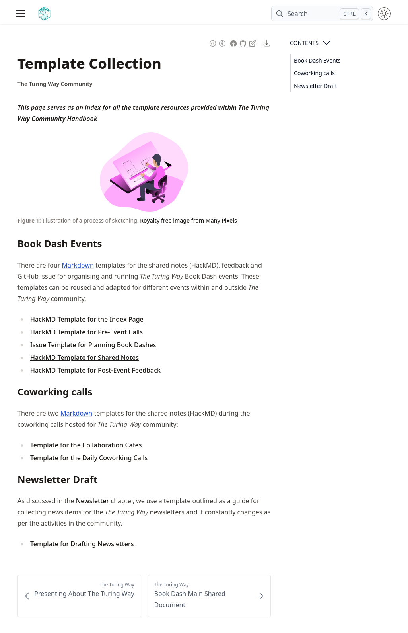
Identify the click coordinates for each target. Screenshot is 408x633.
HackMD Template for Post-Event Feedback (95, 370)
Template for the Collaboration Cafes (86, 445)
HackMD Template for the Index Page (87, 319)
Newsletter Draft (315, 86)
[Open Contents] (326, 43)
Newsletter (92, 500)
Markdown (78, 265)
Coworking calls (314, 73)
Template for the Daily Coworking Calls (89, 457)
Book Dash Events (317, 60)
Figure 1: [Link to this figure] (29, 220)
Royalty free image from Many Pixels (188, 220)
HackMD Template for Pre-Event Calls (86, 332)
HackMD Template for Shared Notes (84, 357)
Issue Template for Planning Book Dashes (93, 344)
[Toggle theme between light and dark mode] (384, 13)
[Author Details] (55, 84)
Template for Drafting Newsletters (82, 543)
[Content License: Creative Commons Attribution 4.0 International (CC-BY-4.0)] (217, 42)
